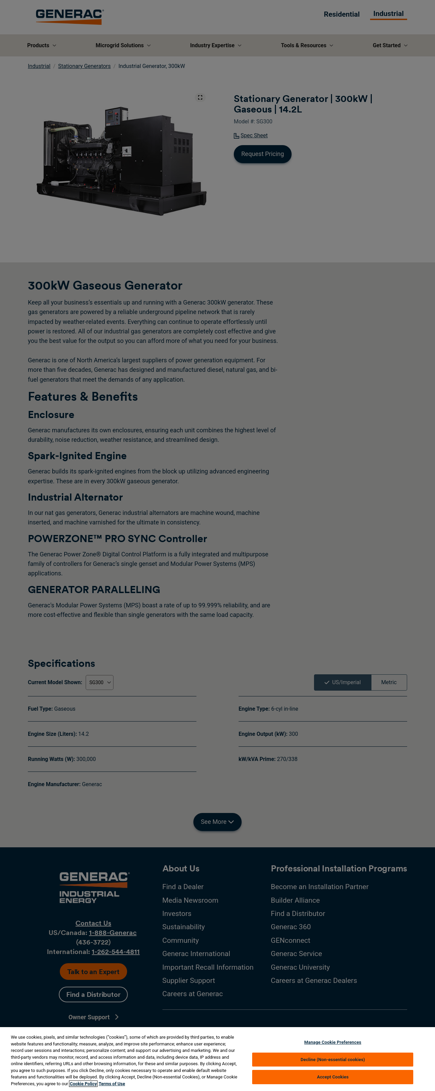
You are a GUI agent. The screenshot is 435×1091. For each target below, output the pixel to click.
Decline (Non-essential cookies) (332, 1059)
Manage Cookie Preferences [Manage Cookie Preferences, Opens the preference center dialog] (332, 1042)
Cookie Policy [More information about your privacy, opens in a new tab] (83, 1083)
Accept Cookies (333, 1076)
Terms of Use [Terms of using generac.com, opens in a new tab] (112, 1083)
